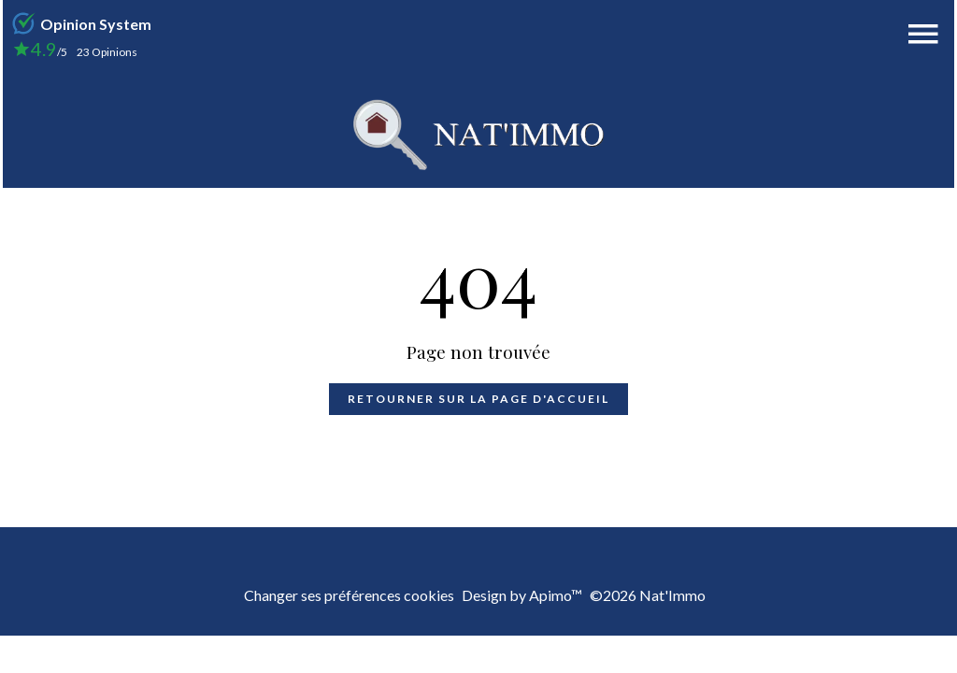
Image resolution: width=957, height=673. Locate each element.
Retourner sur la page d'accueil (478, 399)
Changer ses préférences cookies (349, 595)
